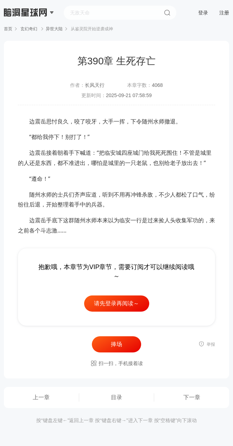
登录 (203, 12)
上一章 (41, 397)
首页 (8, 28)
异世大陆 (54, 28)
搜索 (167, 12)
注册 (224, 12)
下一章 (191, 397)
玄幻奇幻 (29, 28)
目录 (116, 397)
